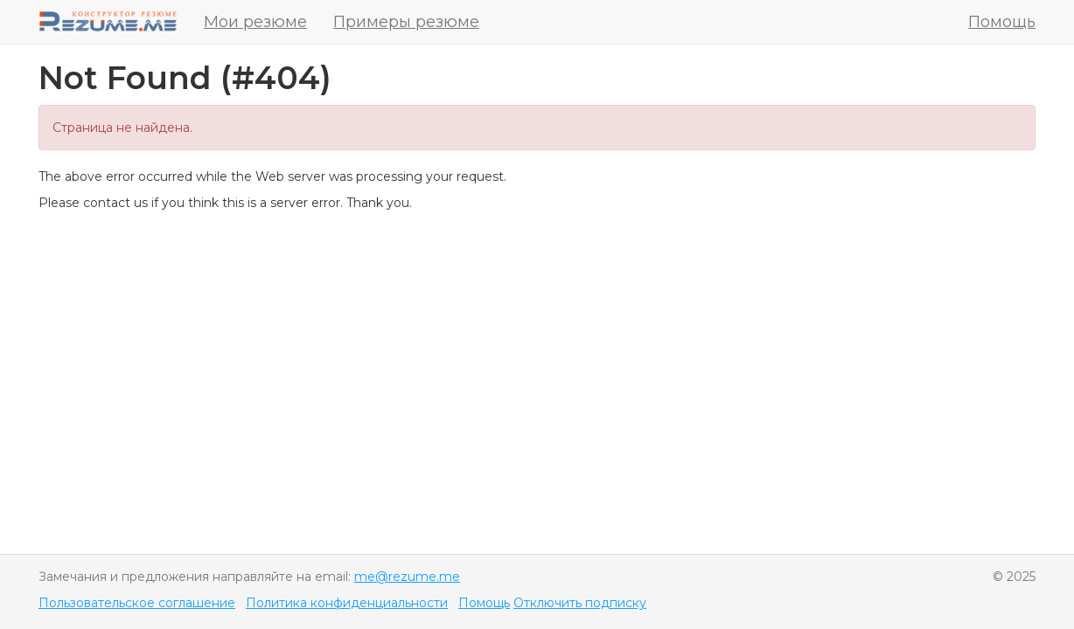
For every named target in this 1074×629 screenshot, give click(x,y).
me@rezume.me (407, 576)
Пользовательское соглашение (136, 603)
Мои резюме (255, 21)
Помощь (1002, 21)
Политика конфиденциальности (347, 603)
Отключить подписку (579, 603)
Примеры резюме (406, 21)
